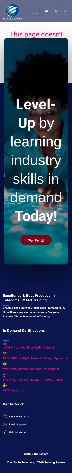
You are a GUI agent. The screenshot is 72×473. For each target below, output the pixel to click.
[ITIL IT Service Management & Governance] (5, 375)
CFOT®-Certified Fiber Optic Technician (30, 347)
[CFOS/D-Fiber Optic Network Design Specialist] (5, 353)
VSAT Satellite (13, 390)
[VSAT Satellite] (5, 385)
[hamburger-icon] (35, 11)
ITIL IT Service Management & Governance (33, 379)
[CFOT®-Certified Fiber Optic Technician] (5, 342)
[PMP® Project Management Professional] (5, 364)
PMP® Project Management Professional (31, 368)
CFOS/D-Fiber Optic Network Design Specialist (35, 358)
